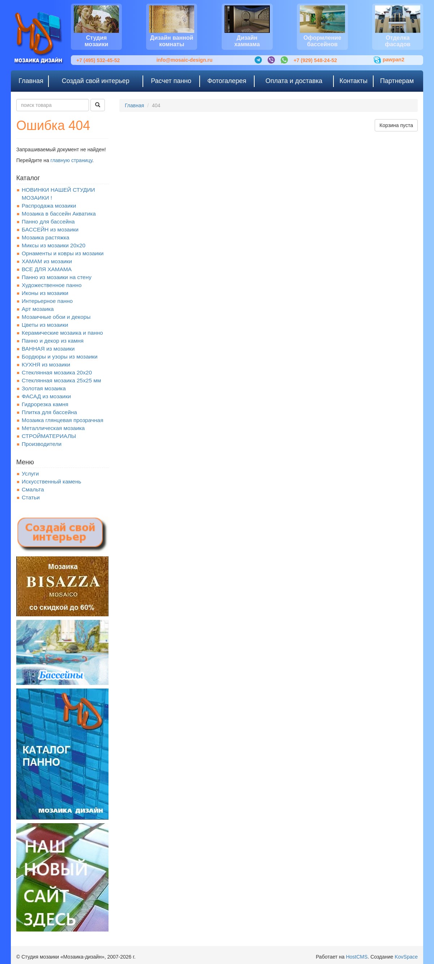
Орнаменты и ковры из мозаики (62, 253)
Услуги (30, 473)
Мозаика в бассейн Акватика (59, 213)
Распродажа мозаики (49, 206)
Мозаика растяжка (45, 237)
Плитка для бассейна (49, 412)
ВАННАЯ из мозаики (48, 349)
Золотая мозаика (44, 388)
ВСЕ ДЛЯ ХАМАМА (47, 269)
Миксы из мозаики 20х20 (53, 245)
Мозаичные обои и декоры (56, 317)
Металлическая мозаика (53, 428)
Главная (134, 105)
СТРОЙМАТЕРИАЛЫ (49, 436)
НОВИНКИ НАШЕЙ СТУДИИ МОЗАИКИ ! (58, 194)
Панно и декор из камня (53, 341)
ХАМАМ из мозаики (47, 261)
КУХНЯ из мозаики (46, 364)
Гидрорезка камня (45, 404)
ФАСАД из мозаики (46, 396)
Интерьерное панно (47, 301)
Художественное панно (52, 285)
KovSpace (406, 957)
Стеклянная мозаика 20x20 (57, 372)
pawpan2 (389, 60)
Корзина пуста (396, 125)
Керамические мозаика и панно (62, 333)
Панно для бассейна (48, 221)
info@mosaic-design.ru (184, 60)
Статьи (31, 497)
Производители (41, 444)
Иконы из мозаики (45, 293)
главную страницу (71, 160)
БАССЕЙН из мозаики (50, 229)
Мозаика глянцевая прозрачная (62, 420)
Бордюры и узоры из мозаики (60, 356)
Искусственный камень (51, 481)
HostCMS (356, 957)
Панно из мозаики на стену (57, 277)
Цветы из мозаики (45, 325)
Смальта (33, 489)
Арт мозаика (38, 309)
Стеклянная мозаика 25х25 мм (61, 380)
